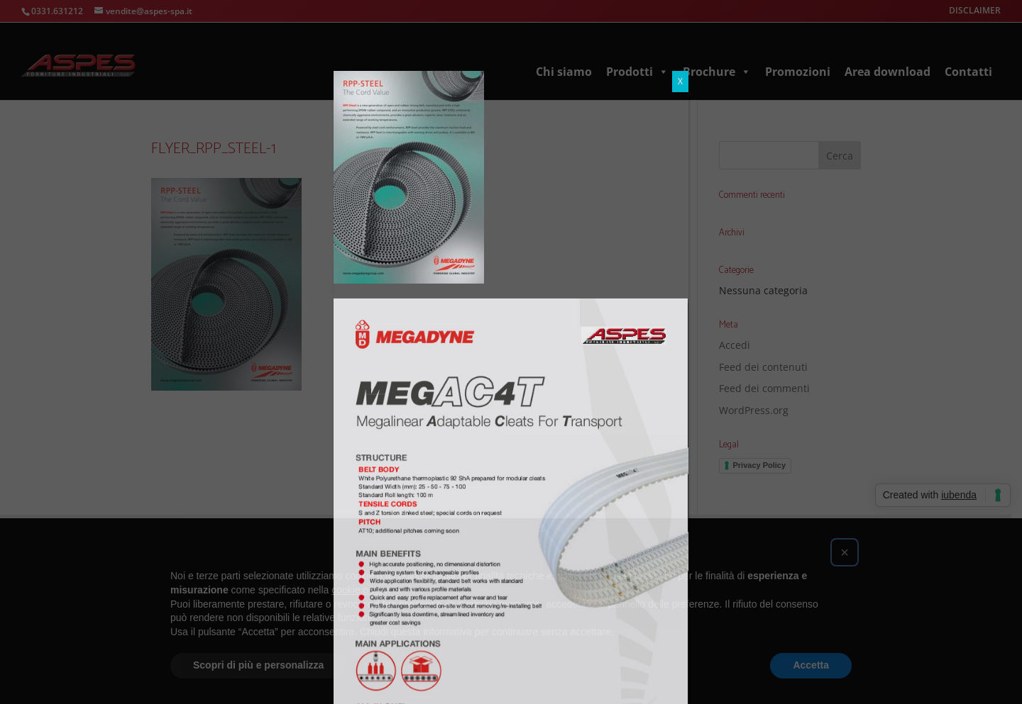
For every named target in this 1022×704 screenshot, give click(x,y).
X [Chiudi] (680, 10)
